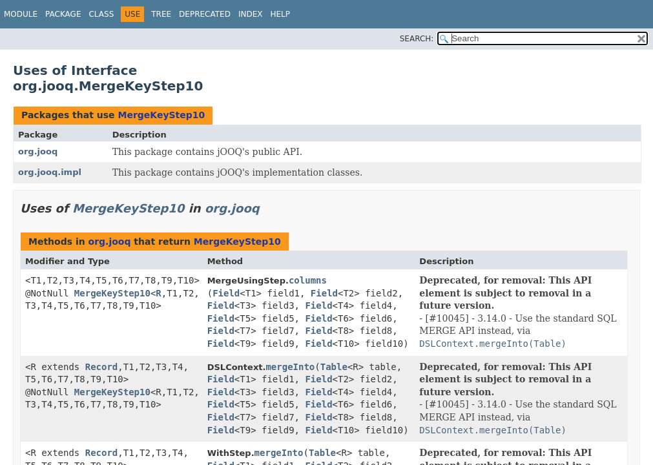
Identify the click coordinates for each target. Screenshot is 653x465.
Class (101, 14)
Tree (161, 14)
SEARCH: (417, 38)
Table (333, 367)
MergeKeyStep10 (161, 115)
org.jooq (37, 151)
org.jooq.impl (49, 172)
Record (101, 367)
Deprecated (205, 14)
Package (63, 14)
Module (20, 14)
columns (308, 280)
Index (250, 14)
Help (280, 14)
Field (226, 293)
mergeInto (290, 367)
